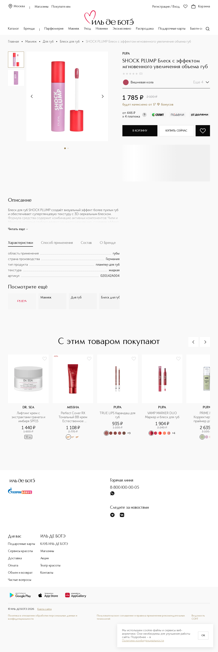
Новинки (102, 28)
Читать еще (18, 229)
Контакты (46, 572)
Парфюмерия (53, 28)
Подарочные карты (171, 28)
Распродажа (145, 28)
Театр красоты (50, 565)
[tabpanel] (64, 264)
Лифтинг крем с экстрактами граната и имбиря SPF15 (29, 417)
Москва (16, 6)
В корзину (140, 130)
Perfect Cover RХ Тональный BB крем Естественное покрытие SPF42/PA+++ (73, 417)
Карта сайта (44, 609)
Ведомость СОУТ (198, 617)
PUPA (126, 53)
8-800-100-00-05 (124, 488)
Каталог (13, 28)
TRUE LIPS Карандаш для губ (117, 415)
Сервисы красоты (20, 551)
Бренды (29, 28)
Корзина (200, 6)
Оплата (13, 565)
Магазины (41, 6)
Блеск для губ (70, 41)
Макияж (73, 28)
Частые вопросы (19, 580)
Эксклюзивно (122, 28)
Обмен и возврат (20, 572)
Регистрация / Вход (166, 6)
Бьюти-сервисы (201, 28)
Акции (44, 558)
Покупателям (61, 6)
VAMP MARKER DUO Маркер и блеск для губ (162, 415)
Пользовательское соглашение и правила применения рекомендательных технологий (141, 617)
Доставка (15, 558)
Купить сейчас (176, 130)
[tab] (20, 244)
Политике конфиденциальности (143, 640)
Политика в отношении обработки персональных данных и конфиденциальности (42, 617)
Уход (87, 28)
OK (203, 635)
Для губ (48, 41)
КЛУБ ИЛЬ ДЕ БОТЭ (54, 544)
